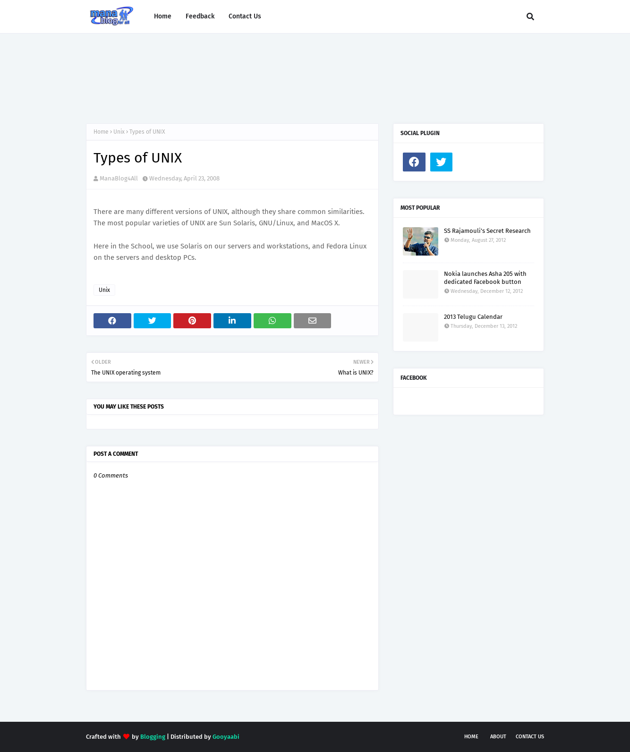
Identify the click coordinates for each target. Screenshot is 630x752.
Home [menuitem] (162, 16)
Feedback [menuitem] (200, 16)
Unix (119, 131)
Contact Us (530, 737)
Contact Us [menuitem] (245, 16)
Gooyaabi (226, 736)
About (498, 737)
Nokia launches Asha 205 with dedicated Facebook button (485, 277)
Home (101, 131)
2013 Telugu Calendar (473, 316)
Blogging (152, 736)
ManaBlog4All (119, 178)
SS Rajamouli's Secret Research (487, 230)
